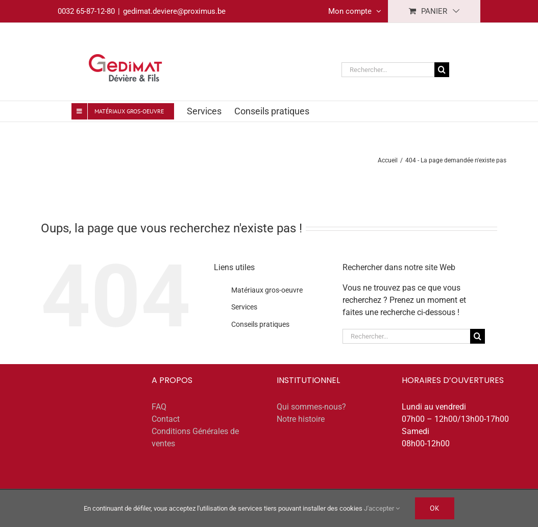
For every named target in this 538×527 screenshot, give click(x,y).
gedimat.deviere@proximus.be (174, 11)
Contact (166, 419)
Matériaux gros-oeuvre (267, 290)
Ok (434, 508)
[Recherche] (441, 69)
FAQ (159, 407)
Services (244, 307)
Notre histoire (301, 419)
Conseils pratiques (260, 324)
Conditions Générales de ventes (195, 437)
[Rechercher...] (387, 69)
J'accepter (382, 508)
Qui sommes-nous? (311, 407)
